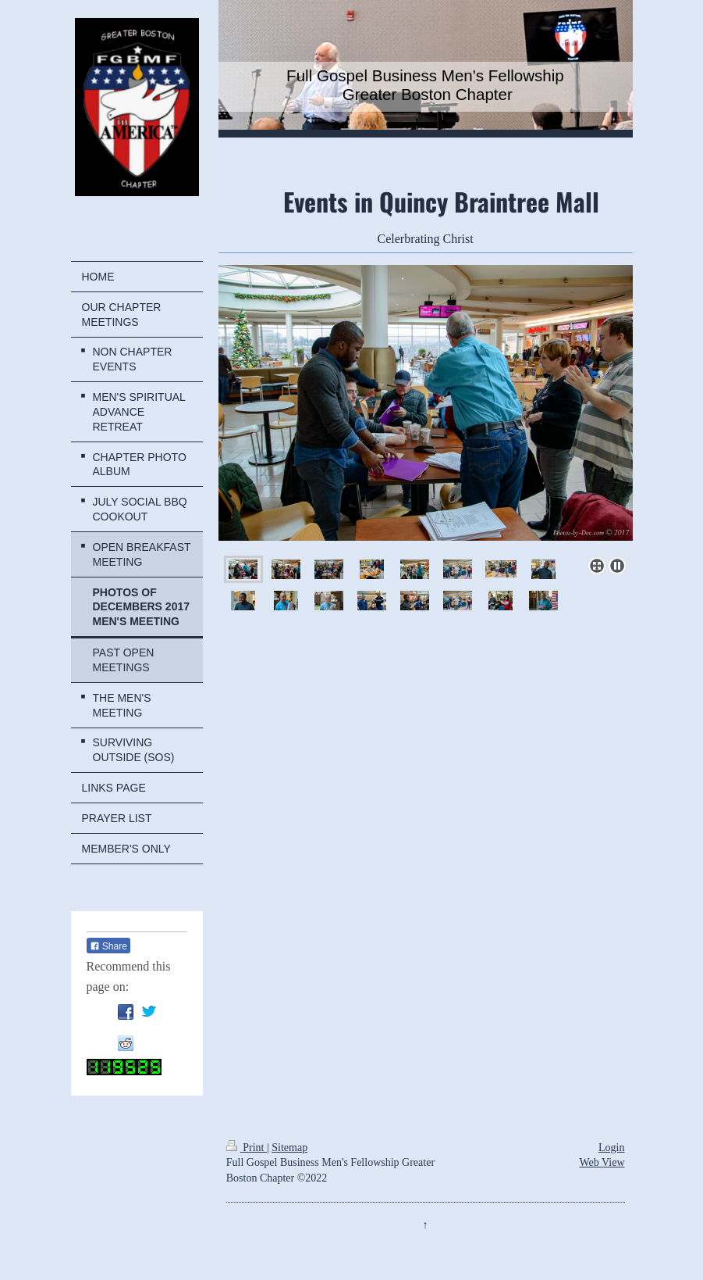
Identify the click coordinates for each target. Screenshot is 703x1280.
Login (611, 1147)
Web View (601, 1162)
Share (108, 946)
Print (246, 1147)
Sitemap (289, 1147)
